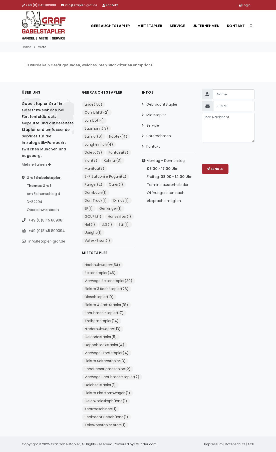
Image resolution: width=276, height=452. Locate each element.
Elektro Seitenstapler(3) (105, 360)
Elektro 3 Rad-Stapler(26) (107, 288)
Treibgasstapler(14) (102, 320)
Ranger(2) (93, 184)
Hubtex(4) (118, 136)
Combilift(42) (97, 112)
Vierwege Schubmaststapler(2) (112, 376)
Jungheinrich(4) (99, 144)
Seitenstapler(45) (100, 272)
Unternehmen (205, 25)
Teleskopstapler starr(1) (105, 424)
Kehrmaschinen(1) (101, 408)
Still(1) (124, 224)
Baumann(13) (96, 128)
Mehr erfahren (36, 164)
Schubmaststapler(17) (104, 312)
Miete (42, 47)
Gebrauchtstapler (109, 25)
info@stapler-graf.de (79, 5)
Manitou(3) (94, 168)
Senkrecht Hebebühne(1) (106, 416)
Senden (215, 169)
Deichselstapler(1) (100, 384)
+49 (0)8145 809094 (46, 230)
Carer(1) (116, 184)
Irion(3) (91, 160)
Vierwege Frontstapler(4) (107, 352)
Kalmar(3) (113, 160)
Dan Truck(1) (96, 200)
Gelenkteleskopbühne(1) (106, 400)
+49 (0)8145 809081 (39, 5)
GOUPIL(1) (93, 216)
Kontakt (110, 5)
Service (176, 25)
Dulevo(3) (93, 152)
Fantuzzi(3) (118, 152)
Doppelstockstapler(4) (104, 344)
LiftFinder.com (145, 444)
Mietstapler (149, 25)
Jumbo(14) (94, 120)
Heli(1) (90, 224)
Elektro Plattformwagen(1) (107, 392)
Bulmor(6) (94, 136)
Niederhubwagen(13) (103, 328)
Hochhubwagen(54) (102, 264)
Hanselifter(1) (119, 216)
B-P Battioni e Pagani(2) (105, 176)
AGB (250, 444)
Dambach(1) (96, 192)
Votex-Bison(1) (97, 240)
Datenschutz (235, 444)
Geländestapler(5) (101, 336)
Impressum (213, 444)
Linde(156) (93, 104)
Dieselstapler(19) (99, 296)
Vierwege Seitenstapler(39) (108, 280)
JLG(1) (107, 224)
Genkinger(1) (110, 208)
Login (244, 5)
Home (26, 47)
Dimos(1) (121, 200)
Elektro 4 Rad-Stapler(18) (106, 304)
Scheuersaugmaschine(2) (108, 368)
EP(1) (89, 208)
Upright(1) (93, 232)
